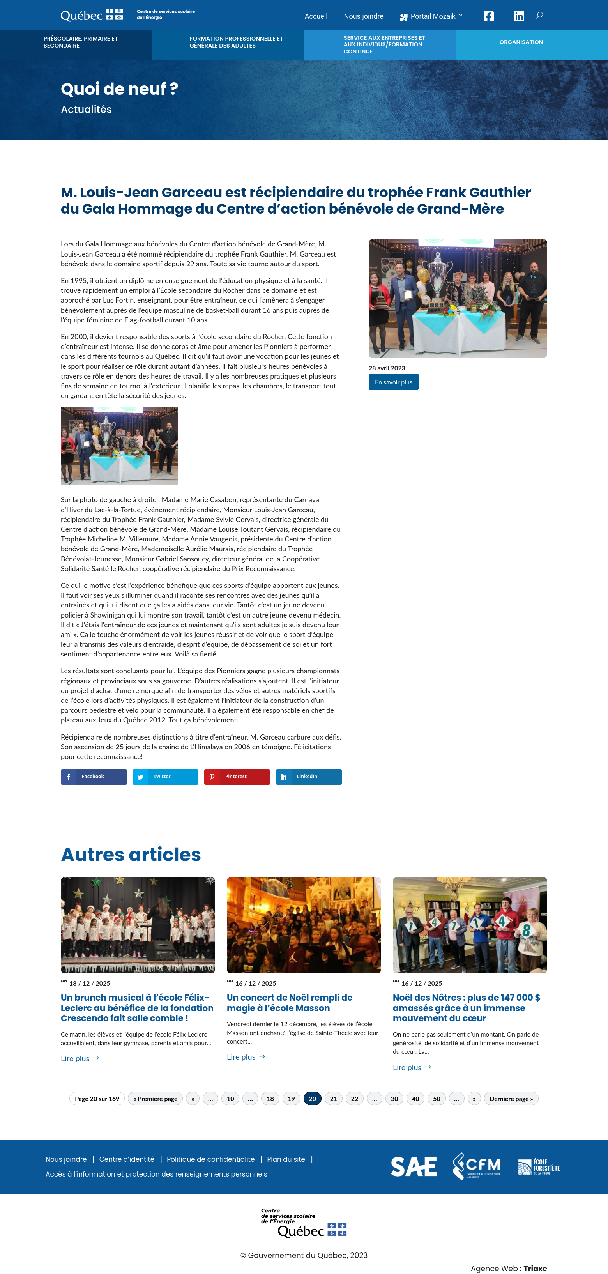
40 (415, 1098)
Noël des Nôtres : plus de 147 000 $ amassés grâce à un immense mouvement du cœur (467, 1008)
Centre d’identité (127, 1159)
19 (291, 1098)
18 (270, 1098)
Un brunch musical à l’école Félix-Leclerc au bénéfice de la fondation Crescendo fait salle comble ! (137, 1008)
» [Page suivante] (474, 1098)
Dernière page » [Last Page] (511, 1098)
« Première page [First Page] (155, 1098)
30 (394, 1098)
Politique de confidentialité (211, 1159)
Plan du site (286, 1159)
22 (355, 1098)
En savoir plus (393, 382)
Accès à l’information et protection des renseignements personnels (156, 1174)
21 (334, 1098)
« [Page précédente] (192, 1098)
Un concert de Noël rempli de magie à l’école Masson (290, 1003)
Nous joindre (66, 1159)
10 (230, 1098)
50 (436, 1098)
